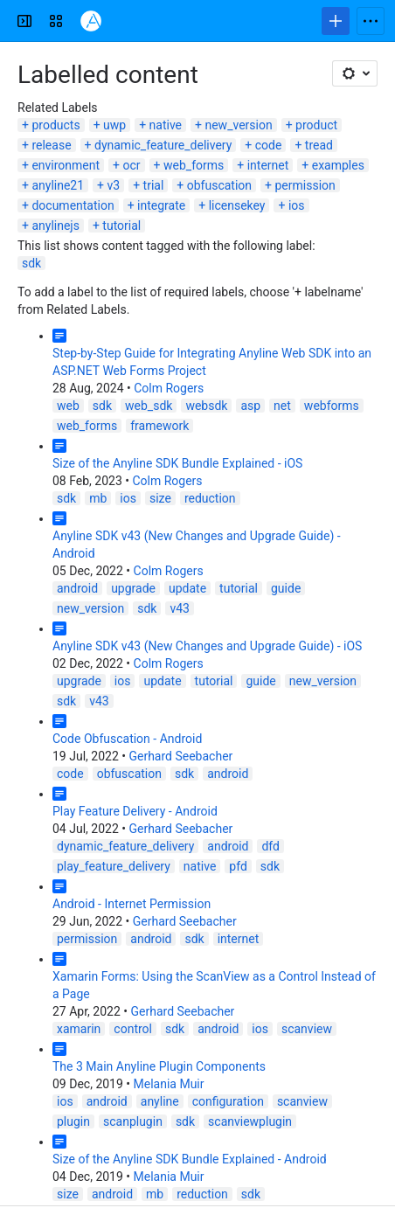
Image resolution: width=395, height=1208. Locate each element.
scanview (306, 1029)
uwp (114, 125)
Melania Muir (169, 1084)
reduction (210, 498)
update (187, 588)
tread (319, 145)
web (68, 406)
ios (296, 205)
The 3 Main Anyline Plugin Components (159, 1066)
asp (250, 406)
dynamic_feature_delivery (163, 145)
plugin (73, 1121)
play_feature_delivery (113, 866)
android (77, 588)
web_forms (193, 165)
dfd (270, 846)
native (165, 125)
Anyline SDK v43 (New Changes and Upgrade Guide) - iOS (207, 646)
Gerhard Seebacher (180, 756)
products (55, 125)
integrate (161, 205)
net (282, 406)
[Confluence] (91, 21)
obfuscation (219, 185)
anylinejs (55, 226)
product (316, 125)
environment (65, 165)
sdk (31, 263)
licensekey (237, 205)
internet (268, 165)
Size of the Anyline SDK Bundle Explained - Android (189, 1159)
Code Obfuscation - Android (127, 739)
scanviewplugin (250, 1121)
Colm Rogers (169, 388)
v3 (114, 185)
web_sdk (148, 406)
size (160, 498)
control (133, 1029)
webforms (331, 406)
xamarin (78, 1029)
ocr (132, 165)
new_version (238, 125)
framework (159, 426)
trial (153, 185)
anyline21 (57, 185)
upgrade (133, 588)
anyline (160, 1101)
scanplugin (133, 1121)
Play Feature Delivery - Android (135, 811)
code (268, 145)
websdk (206, 406)
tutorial (121, 226)
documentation (72, 205)
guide (286, 588)
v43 (180, 608)
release (51, 145)
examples (338, 165)
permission (305, 185)
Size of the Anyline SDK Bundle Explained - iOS (177, 463)
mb (98, 498)
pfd (237, 866)
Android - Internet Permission (131, 904)
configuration (228, 1101)
